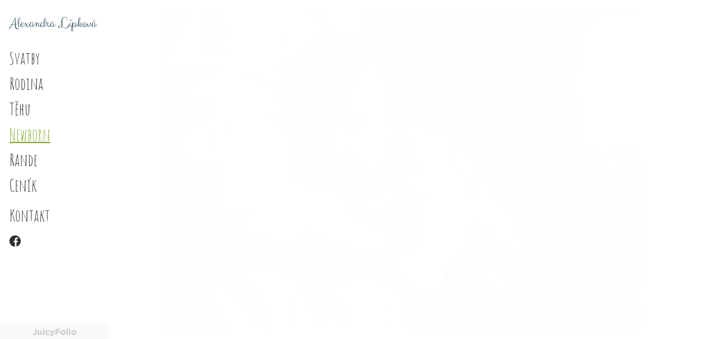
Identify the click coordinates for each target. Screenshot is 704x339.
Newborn (29, 134)
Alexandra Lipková (53, 23)
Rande (23, 159)
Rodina (26, 83)
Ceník (23, 185)
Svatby (24, 58)
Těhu (20, 109)
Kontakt (29, 215)
